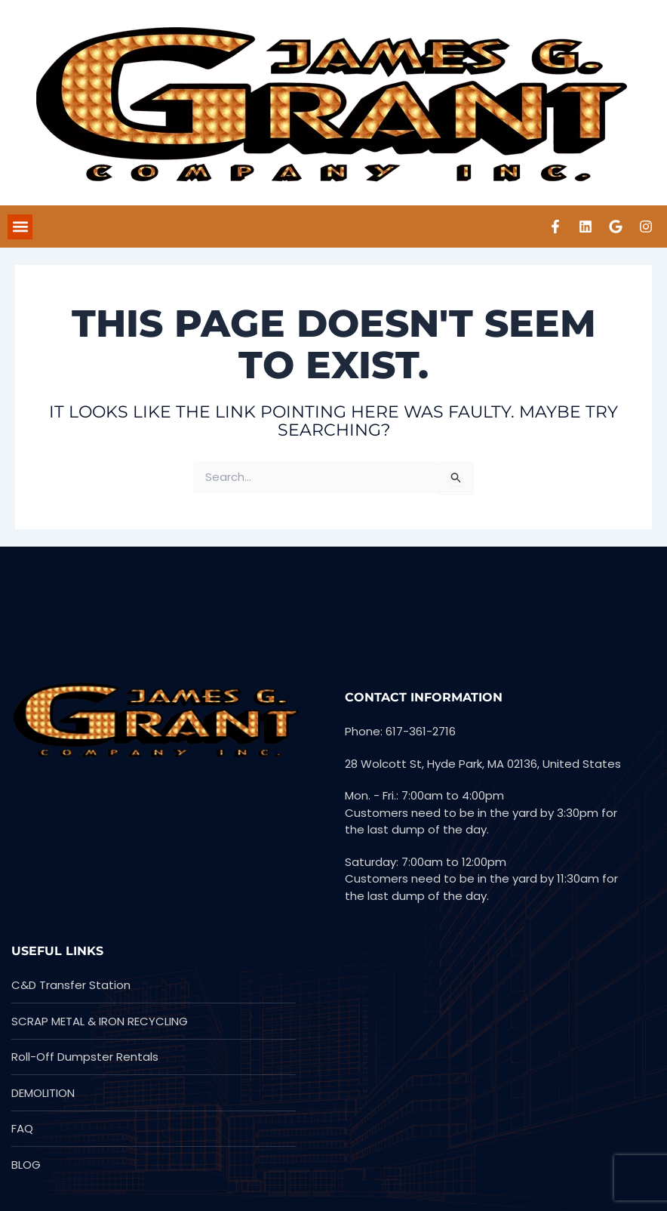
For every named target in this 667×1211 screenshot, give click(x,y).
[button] (20, 226)
